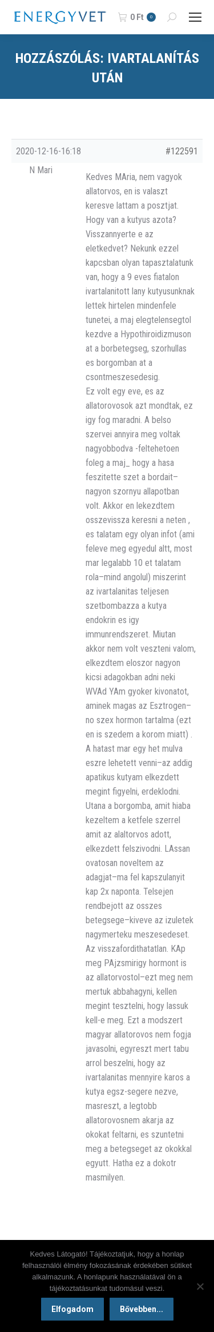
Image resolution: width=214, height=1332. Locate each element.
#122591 (181, 151)
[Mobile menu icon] (195, 17)
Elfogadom (72, 1309)
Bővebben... (141, 1309)
